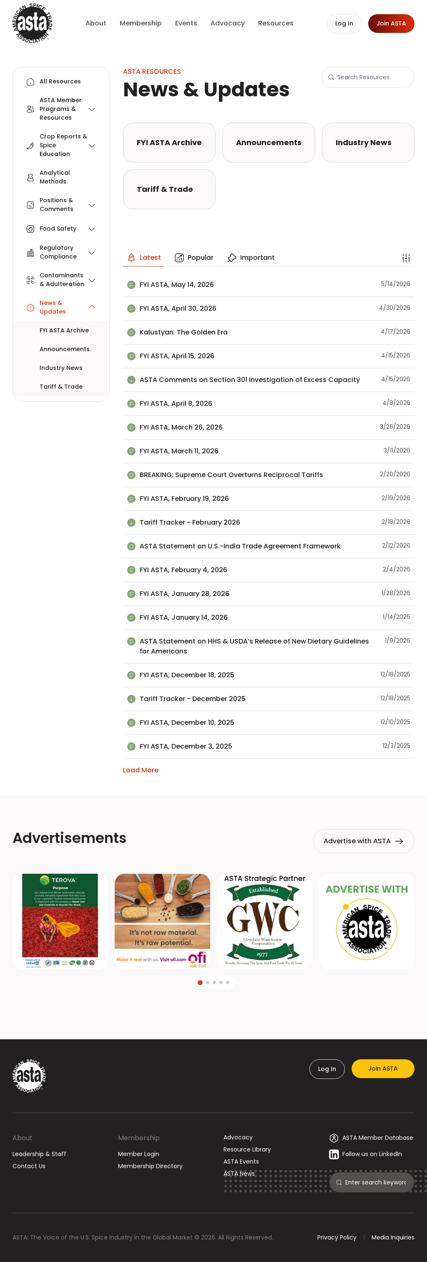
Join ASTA (383, 1068)
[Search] (372, 77)
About (23, 1138)
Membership (139, 1138)
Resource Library (247, 1149)
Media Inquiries (393, 1237)
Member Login (138, 1154)
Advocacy (238, 1137)
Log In (327, 1069)
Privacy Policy (337, 1237)
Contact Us (29, 1166)
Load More (140, 770)
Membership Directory (150, 1166)
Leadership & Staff (39, 1154)
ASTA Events (241, 1161)
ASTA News (239, 1173)
